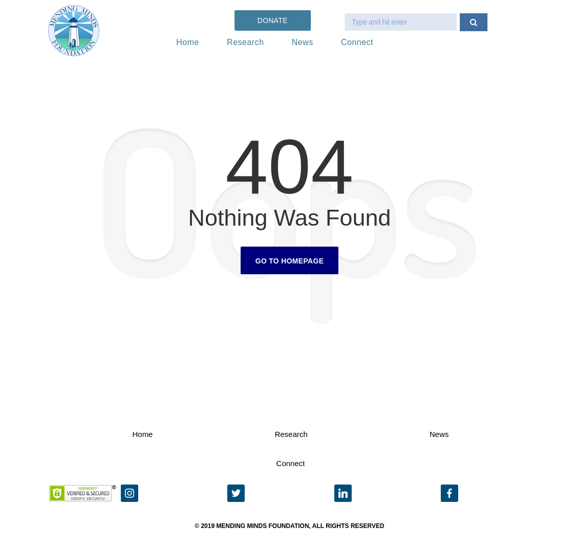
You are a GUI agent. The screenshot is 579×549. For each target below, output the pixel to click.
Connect (357, 42)
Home (187, 42)
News (302, 42)
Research (245, 42)
